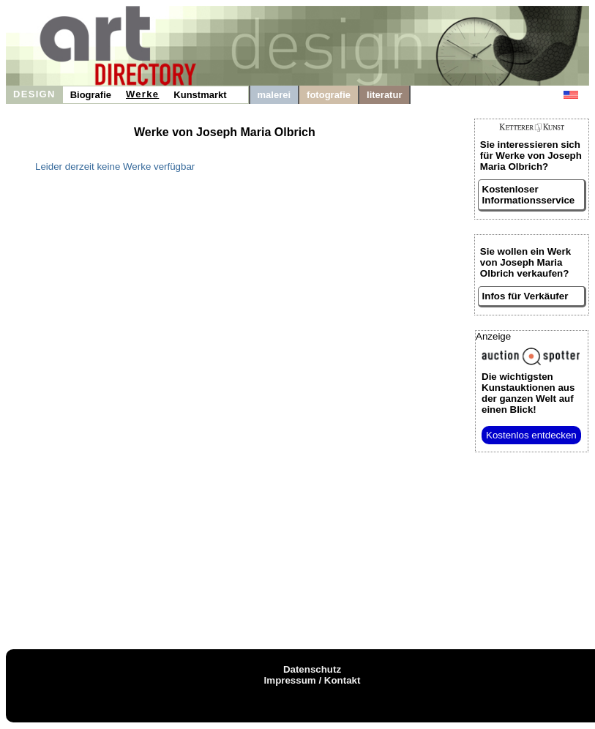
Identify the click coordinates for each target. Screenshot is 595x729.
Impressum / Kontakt (312, 680)
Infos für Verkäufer (525, 296)
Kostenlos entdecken (531, 435)
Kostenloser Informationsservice (528, 195)
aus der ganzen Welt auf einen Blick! (528, 393)
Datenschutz (312, 669)
